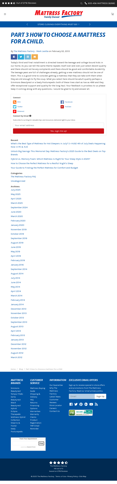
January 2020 (17, 225)
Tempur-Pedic (17, 394)
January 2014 (17, 304)
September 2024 (19, 207)
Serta (13, 397)
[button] (27, 24)
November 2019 (19, 229)
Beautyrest (16, 391)
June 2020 (16, 212)
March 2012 (16, 357)
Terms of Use (60, 476)
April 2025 (16, 198)
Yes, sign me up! (58, 131)
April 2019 (16, 256)
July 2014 (15, 278)
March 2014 (16, 295)
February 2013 (18, 335)
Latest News (55, 397)
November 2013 (19, 313)
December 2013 (18, 309)
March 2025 (17, 203)
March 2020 (17, 216)
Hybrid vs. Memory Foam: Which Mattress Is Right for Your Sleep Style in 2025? (50, 159)
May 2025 (15, 194)
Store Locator (56, 405)
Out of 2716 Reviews (26, 3)
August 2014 (17, 273)
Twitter (18, 107)
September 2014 (19, 269)
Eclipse (14, 411)
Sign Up (100, 396)
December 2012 (18, 344)
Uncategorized (18, 181)
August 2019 (17, 242)
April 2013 (16, 331)
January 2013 (17, 339)
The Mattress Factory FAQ (23, 176)
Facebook (67, 102)
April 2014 (16, 291)
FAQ (32, 400)
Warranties (35, 411)
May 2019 (15, 251)
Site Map (82, 476)
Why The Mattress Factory (54, 391)
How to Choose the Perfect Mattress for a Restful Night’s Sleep (42, 163)
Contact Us (55, 411)
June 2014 (16, 282)
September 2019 (19, 238)
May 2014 (15, 286)
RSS (17, 102)
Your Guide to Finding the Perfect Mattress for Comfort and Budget (44, 167)
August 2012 (17, 353)
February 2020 (18, 220)
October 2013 (17, 317)
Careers (53, 408)
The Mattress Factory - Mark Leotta (31, 51)
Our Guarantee (56, 385)
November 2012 (19, 348)
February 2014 (18, 300)
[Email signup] (82, 396)
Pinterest (18, 111)
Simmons (15, 388)
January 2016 (17, 264)
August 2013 (17, 326)
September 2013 (19, 322)
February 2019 (18, 260)
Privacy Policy (72, 476)
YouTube (66, 107)
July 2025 (15, 189)
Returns (33, 402)
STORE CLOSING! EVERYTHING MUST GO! (58, 24)
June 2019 (16, 247)
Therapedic (16, 414)
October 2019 (17, 234)
